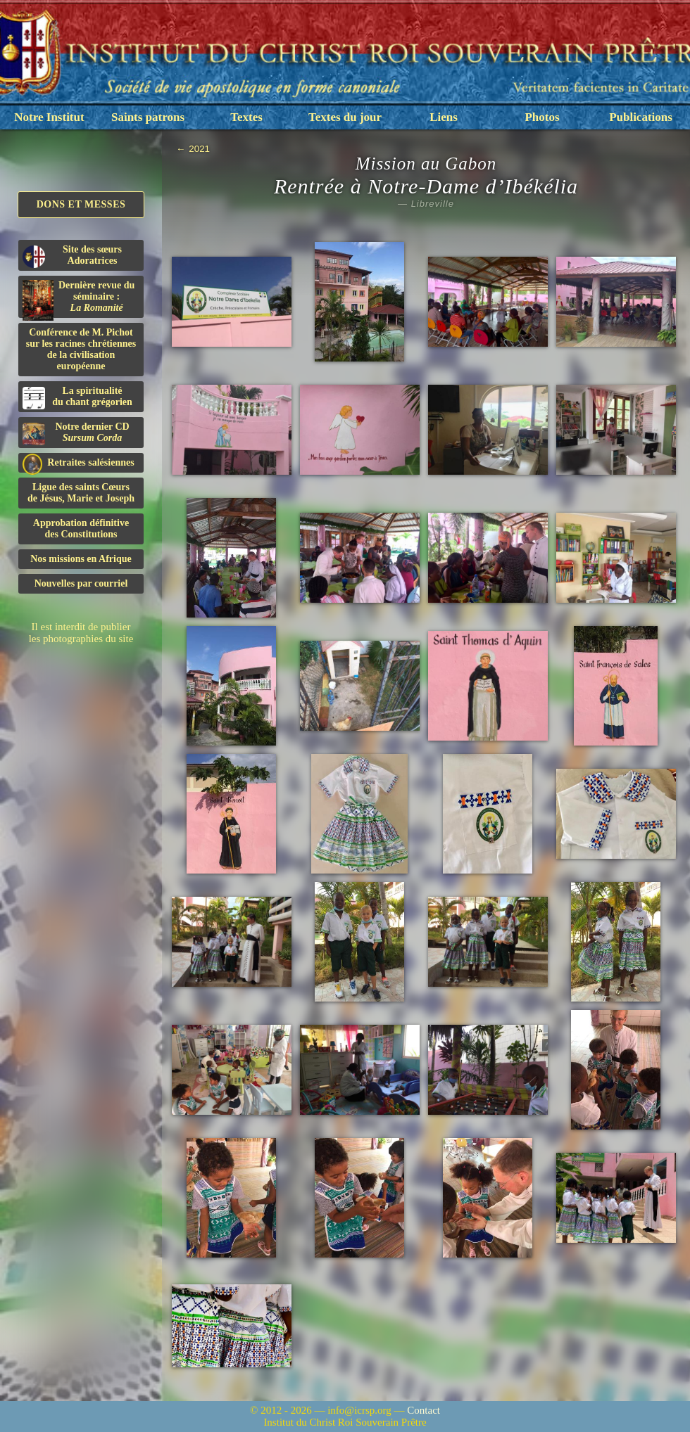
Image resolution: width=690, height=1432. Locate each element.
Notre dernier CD (76, 433)
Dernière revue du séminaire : (78, 299)
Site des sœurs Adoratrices (72, 256)
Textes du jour (345, 117)
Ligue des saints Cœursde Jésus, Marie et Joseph (80, 493)
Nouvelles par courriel (81, 583)
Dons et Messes (81, 204)
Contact (423, 1410)
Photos (542, 117)
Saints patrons (147, 117)
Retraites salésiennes (78, 463)
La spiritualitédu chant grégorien (77, 397)
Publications (640, 117)
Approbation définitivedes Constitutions (81, 528)
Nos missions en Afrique (81, 559)
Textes (246, 117)
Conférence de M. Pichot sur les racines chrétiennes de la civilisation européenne (81, 349)
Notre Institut (49, 117)
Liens (443, 117)
